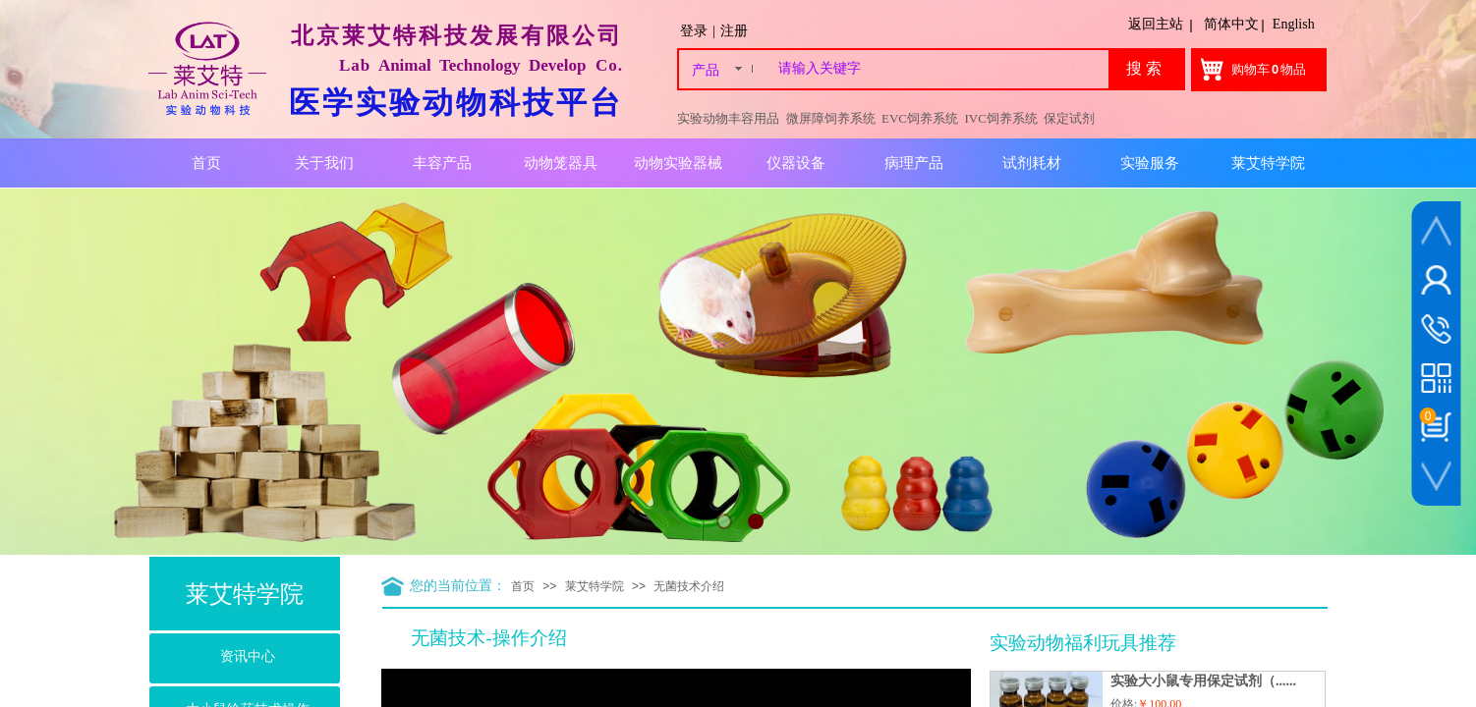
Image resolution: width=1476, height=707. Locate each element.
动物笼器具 (560, 163)
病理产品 (913, 163)
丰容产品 (442, 163)
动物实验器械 (678, 163)
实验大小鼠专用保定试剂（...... (1203, 681)
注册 (734, 31)
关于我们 (324, 163)
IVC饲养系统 (1001, 118)
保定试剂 (1069, 118)
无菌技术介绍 (688, 586)
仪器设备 (795, 163)
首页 (523, 586)
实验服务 (1149, 163)
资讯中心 (247, 656)
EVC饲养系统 (920, 118)
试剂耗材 (1031, 163)
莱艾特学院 (594, 586)
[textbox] (939, 69)
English (1294, 24)
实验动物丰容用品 (728, 118)
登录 (694, 31)
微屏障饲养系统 (831, 118)
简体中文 (1231, 24)
